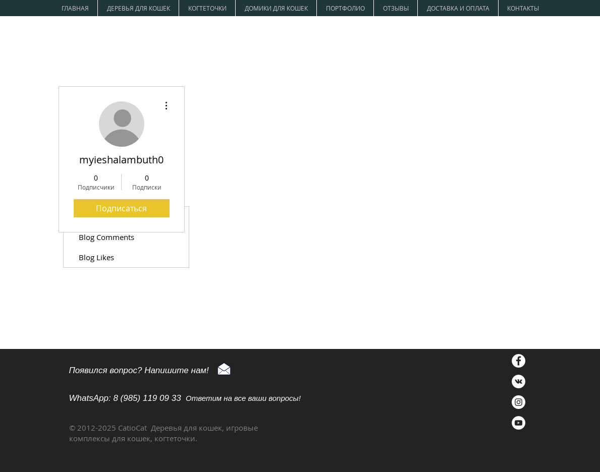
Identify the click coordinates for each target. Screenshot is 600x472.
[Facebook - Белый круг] (518, 361)
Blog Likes (96, 257)
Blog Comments (106, 237)
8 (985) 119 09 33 (147, 398)
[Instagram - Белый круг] (518, 402)
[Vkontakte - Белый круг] (518, 381)
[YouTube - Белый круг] (518, 423)
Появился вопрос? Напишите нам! (139, 370)
